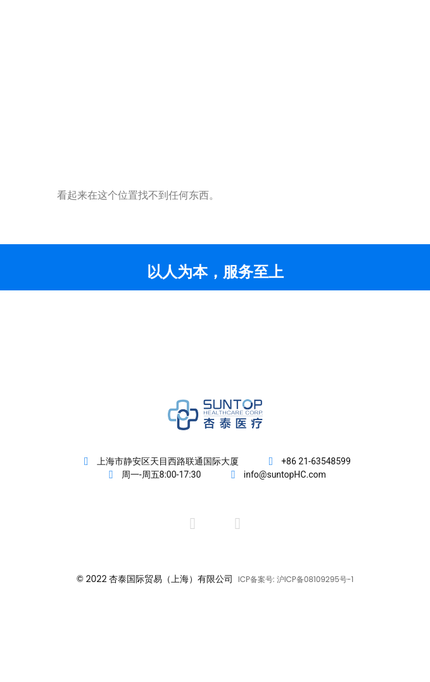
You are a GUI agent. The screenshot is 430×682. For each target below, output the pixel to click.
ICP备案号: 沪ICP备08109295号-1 (296, 579)
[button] (393, 57)
